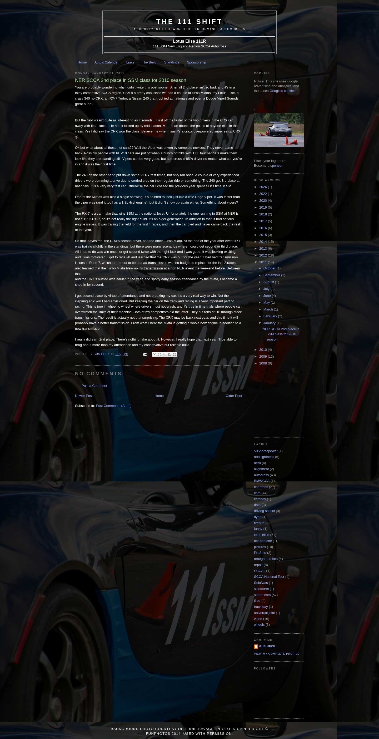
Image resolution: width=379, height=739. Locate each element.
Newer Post (84, 396)
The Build (149, 62)
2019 (263, 207)
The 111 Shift (189, 22)
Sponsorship (196, 62)
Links (130, 62)
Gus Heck (267, 646)
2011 (263, 262)
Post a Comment (94, 386)
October (270, 268)
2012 (263, 255)
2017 (263, 221)
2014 (263, 242)
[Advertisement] (280, 404)
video (258, 619)
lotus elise (261, 535)
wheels (259, 625)
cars (257, 493)
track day (261, 607)
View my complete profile (277, 653)
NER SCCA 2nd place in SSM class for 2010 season (280, 334)
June (267, 296)
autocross (261, 475)
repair (258, 565)
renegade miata (266, 559)
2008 (263, 363)
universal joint (264, 613)
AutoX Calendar (106, 62)
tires (257, 601)
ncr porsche (263, 541)
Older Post (234, 396)
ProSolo (260, 553)
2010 (263, 350)
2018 (263, 214)
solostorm (261, 589)
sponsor (276, 165)
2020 (263, 201)
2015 (263, 235)
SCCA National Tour (269, 577)
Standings (171, 62)
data (257, 505)
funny (258, 529)
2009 (263, 356)
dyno (257, 517)
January (270, 323)
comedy (260, 499)
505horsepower (266, 451)
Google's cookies (283, 91)
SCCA (258, 571)
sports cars (262, 595)
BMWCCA (262, 481)
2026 (263, 187)
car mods (261, 487)
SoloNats (261, 583)
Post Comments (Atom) (114, 406)
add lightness (264, 457)
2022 (263, 194)
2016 (263, 228)
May (267, 302)
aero (257, 463)
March (268, 309)
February (270, 316)
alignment (261, 469)
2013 (263, 248)
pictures (260, 547)
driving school (264, 511)
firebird (259, 523)
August (269, 282)
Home (82, 62)
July (267, 289)
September (272, 275)
